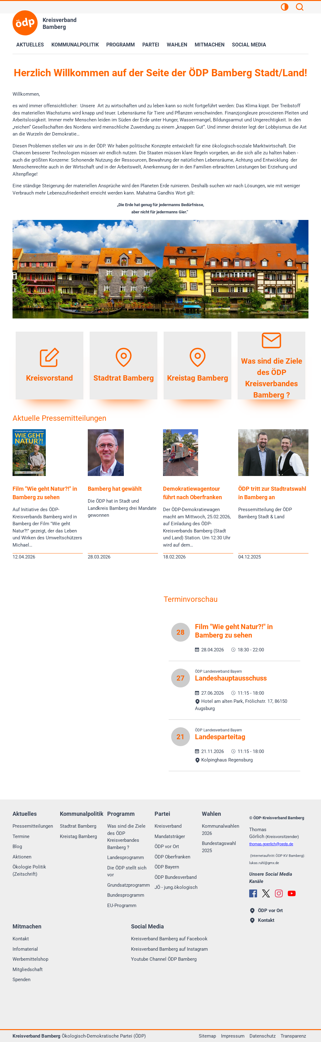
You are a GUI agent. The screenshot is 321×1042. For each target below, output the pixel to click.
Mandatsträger (170, 836)
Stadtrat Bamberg (78, 826)
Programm (120, 45)
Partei (150, 45)
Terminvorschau (191, 599)
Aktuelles (30, 45)
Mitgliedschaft (28, 969)
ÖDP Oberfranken (172, 857)
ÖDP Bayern (167, 867)
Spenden (21, 979)
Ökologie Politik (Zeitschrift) (29, 870)
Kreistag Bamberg (78, 836)
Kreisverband (168, 826)
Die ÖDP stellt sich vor (126, 871)
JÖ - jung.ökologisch (176, 887)
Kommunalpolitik (75, 45)
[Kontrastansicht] (284, 8)
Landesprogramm (125, 857)
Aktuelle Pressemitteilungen (59, 418)
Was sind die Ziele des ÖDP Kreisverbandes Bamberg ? (126, 836)
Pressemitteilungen (33, 826)
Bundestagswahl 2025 (219, 847)
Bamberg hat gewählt (115, 488)
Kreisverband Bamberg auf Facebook (169, 939)
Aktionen (22, 857)
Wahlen (177, 45)
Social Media (249, 45)
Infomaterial (25, 949)
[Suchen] (299, 8)
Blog (17, 846)
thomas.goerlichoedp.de (271, 844)
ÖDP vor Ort (167, 846)
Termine (21, 836)
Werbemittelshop (30, 959)
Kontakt (21, 939)
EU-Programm (121, 905)
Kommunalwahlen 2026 (220, 829)
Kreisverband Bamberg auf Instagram (169, 949)
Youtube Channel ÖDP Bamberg (164, 959)
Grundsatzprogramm (128, 885)
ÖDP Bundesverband (176, 877)
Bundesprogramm (125, 895)
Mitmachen (209, 45)
